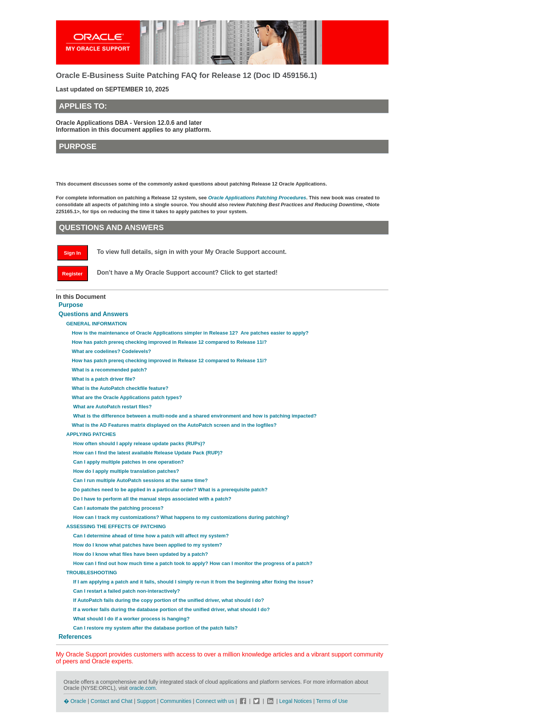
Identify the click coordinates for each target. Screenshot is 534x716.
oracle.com (142, 688)
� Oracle (75, 701)
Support (146, 701)
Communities (176, 701)
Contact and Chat (111, 701)
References (75, 636)
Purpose (71, 305)
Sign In (72, 253)
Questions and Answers (94, 314)
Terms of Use (331, 701)
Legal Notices (295, 701)
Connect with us (216, 701)
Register (72, 274)
